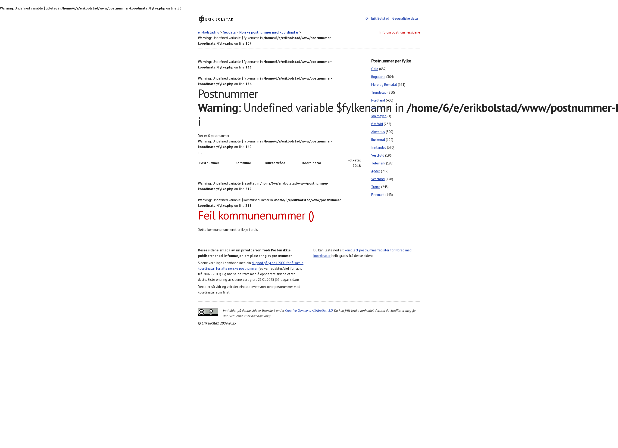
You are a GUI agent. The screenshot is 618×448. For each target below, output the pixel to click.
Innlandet (378, 147)
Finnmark (377, 194)
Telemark (378, 163)
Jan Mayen (379, 116)
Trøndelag (379, 92)
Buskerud (378, 139)
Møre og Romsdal (384, 84)
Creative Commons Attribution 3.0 (309, 310)
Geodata (229, 32)
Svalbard (377, 108)
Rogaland (378, 76)
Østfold (377, 124)
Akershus (378, 132)
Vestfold (377, 155)
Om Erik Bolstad (377, 18)
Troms (375, 187)
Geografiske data (405, 18)
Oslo (374, 69)
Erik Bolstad (219, 19)
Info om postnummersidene (399, 32)
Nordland (378, 100)
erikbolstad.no (208, 32)
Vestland (378, 179)
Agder (375, 171)
